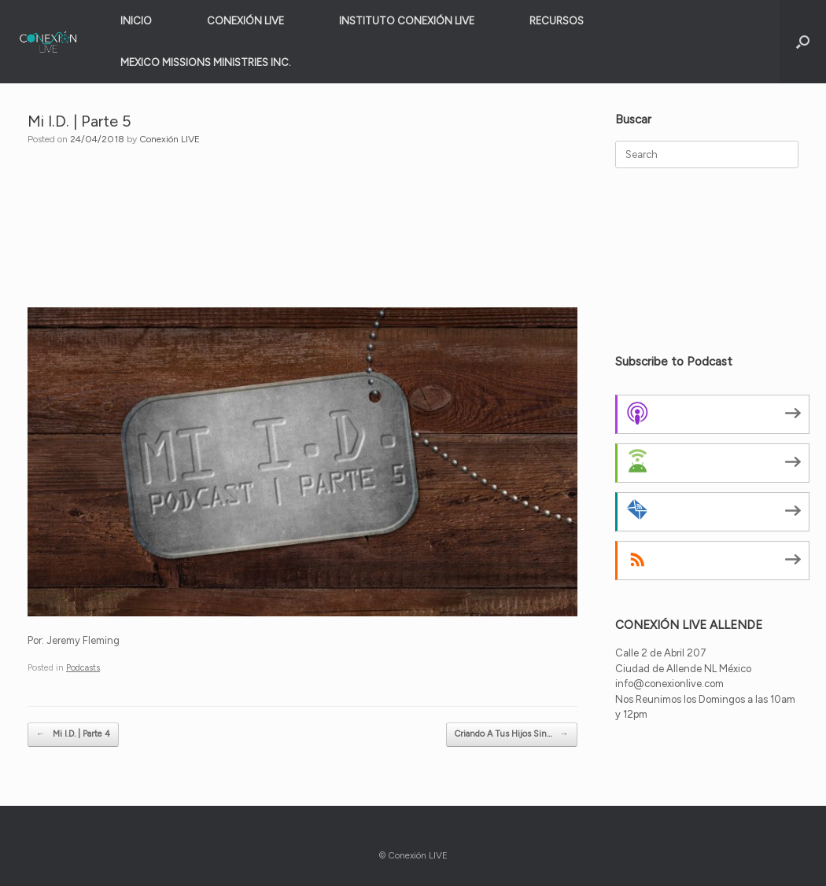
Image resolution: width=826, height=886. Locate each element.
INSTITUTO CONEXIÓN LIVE (406, 21)
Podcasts (83, 668)
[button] (803, 41)
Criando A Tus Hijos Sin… (512, 734)
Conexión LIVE (169, 139)
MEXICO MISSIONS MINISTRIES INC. (205, 62)
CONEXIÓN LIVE (245, 21)
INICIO (136, 21)
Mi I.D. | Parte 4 (73, 734)
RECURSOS (556, 21)
